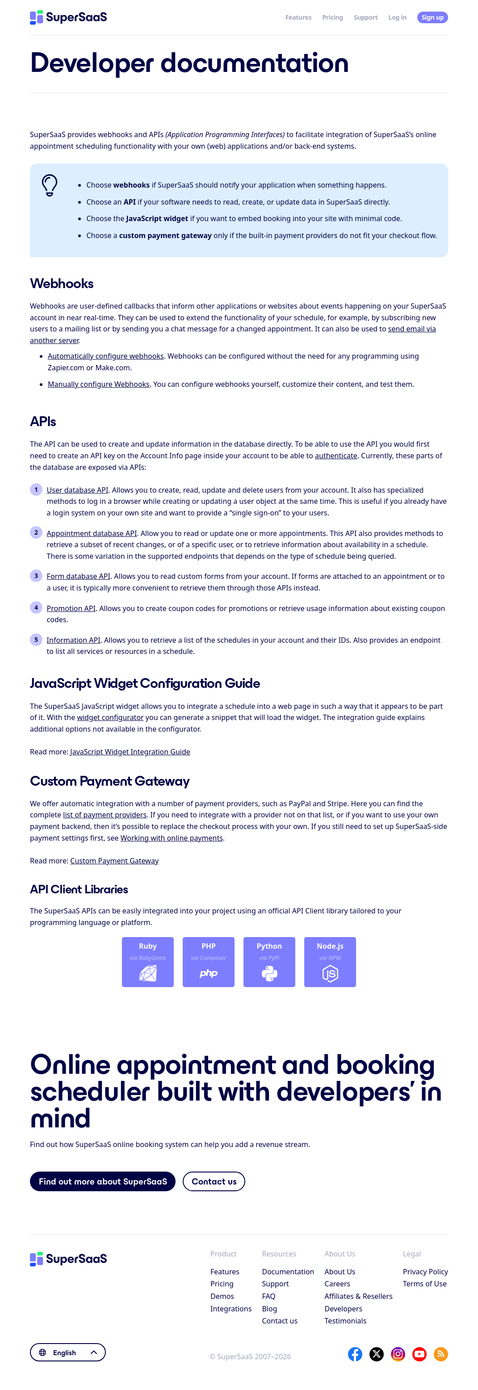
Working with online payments (172, 838)
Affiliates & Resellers (359, 1296)
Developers (343, 1309)
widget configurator (110, 717)
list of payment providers (105, 815)
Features (298, 17)
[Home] (68, 17)
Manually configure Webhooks (99, 384)
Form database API (78, 576)
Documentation (288, 1272)
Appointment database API (92, 533)
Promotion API (71, 608)
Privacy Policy (425, 1272)
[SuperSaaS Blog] (441, 1354)
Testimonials (346, 1321)
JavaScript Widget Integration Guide (130, 752)
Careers (338, 1284)
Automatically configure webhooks (106, 356)
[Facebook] (355, 1354)
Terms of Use (425, 1284)
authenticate (336, 456)
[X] (376, 1354)
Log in (398, 17)
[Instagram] (398, 1354)
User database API (78, 490)
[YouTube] (419, 1354)
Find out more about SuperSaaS (103, 1181)
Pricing (332, 17)
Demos (222, 1296)
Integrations (231, 1309)
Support (366, 17)
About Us (340, 1272)
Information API (74, 640)
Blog (269, 1309)
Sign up (433, 17)
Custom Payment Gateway (114, 861)
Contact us (214, 1181)
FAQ (268, 1296)
